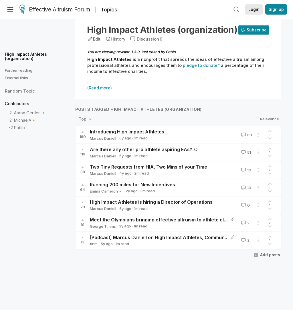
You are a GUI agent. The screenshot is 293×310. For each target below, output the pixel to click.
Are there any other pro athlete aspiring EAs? (141, 149)
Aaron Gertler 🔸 (30, 112)
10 (245, 170)
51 (245, 152)
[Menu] (10, 9)
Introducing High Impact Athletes (127, 132)
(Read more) (99, 87)
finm (94, 243)
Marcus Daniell (103, 138)
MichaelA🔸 (25, 120)
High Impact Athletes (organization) (26, 56)
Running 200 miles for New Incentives (132, 184)
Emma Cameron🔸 (106, 191)
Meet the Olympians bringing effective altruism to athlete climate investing (174, 220)
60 (246, 134)
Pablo (19, 127)
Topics (109, 10)
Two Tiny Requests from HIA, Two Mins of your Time (148, 167)
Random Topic (20, 91)
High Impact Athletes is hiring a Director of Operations (151, 202)
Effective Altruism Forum (54, 9)
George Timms (103, 226)
